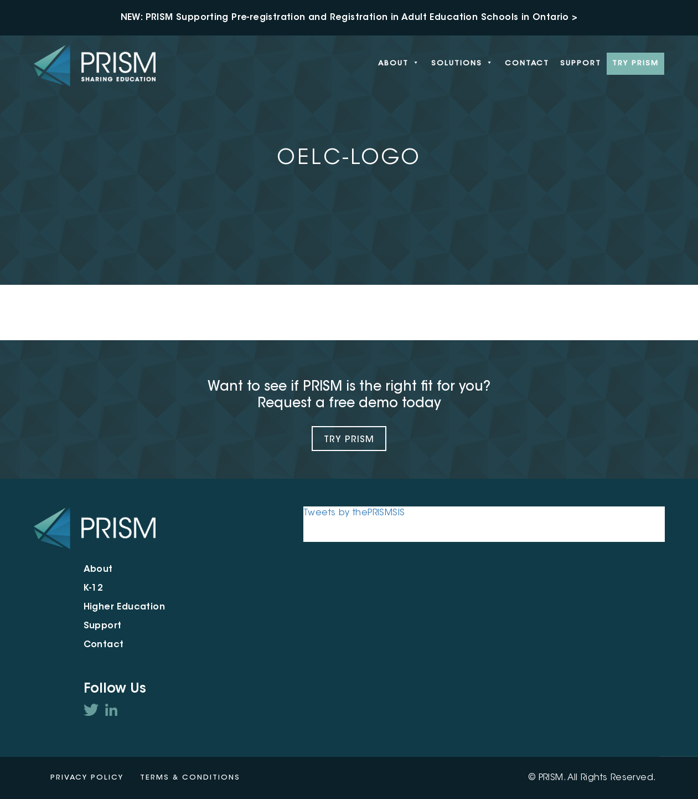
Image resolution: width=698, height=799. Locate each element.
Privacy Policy (86, 777)
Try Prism (349, 440)
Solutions (462, 63)
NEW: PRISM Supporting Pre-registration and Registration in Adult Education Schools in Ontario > (349, 17)
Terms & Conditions (190, 777)
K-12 (94, 588)
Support (580, 63)
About (399, 63)
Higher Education (124, 607)
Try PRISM (635, 63)
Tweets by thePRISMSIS (354, 513)
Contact (527, 63)
